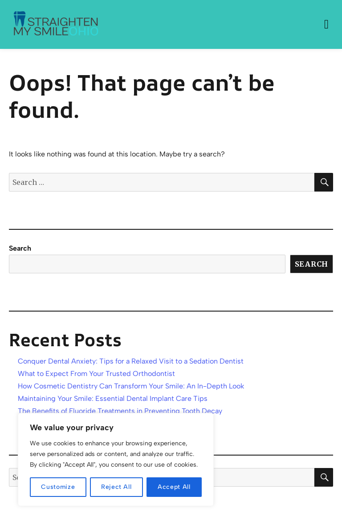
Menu (326, 24)
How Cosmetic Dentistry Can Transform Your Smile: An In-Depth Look (131, 386)
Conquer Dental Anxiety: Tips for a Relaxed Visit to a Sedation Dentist (131, 361)
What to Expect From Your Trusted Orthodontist (96, 373)
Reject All (116, 487)
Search (20, 248)
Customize (58, 487)
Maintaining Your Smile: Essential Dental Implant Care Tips (113, 398)
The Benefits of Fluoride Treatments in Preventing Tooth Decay (120, 411)
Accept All (174, 487)
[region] (116, 459)
